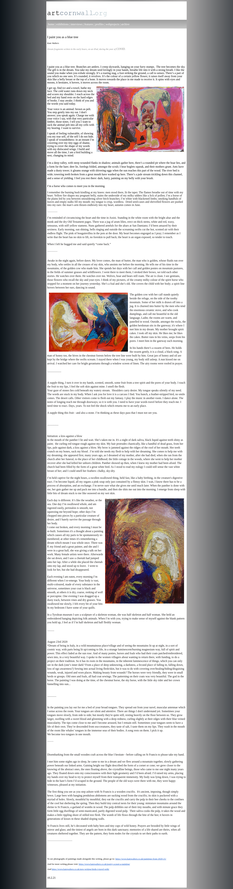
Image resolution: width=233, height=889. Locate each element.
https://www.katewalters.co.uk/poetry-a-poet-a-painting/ (104, 864)
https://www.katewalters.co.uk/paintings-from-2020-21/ (140, 859)
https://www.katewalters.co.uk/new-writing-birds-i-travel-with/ (80, 869)
